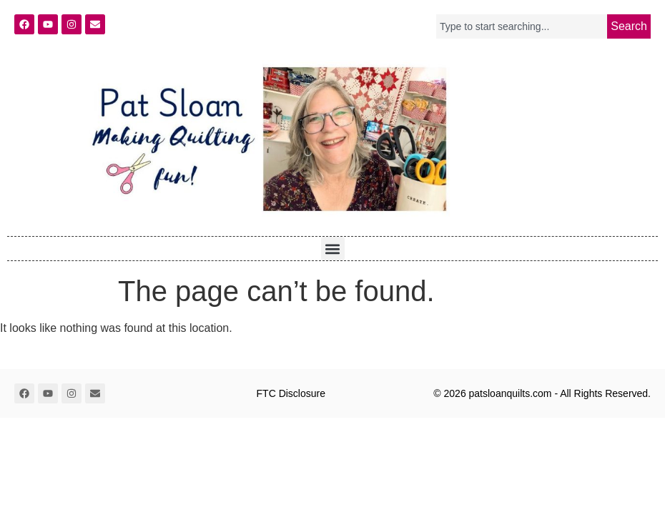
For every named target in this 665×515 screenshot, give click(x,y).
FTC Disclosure (291, 393)
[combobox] (521, 26)
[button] (333, 248)
